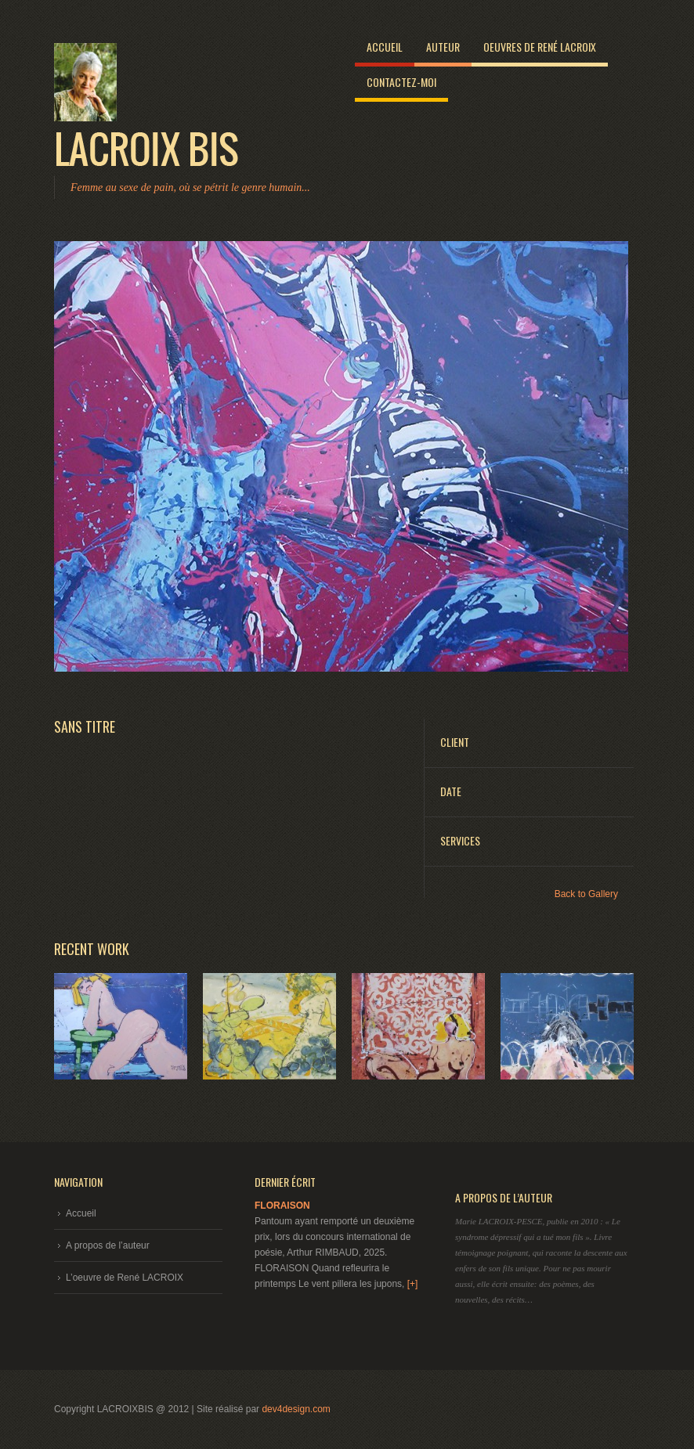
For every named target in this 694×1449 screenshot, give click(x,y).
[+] (412, 1283)
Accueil (385, 46)
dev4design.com (296, 1409)
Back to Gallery (586, 894)
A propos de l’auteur (108, 1245)
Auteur (443, 46)
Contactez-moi (401, 82)
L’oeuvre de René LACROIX (124, 1277)
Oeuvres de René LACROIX (539, 46)
